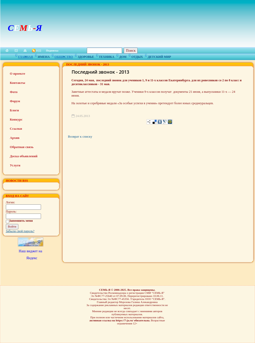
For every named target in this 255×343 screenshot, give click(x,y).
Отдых (137, 56)
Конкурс (16, 119)
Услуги (15, 165)
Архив (15, 138)
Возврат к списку (80, 136)
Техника (106, 56)
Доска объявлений (23, 156)
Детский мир (159, 56)
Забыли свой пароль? (20, 231)
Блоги (14, 110)
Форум (15, 101)
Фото (14, 92)
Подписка (52, 50)
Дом (123, 56)
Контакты (17, 83)
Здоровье (86, 56)
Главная (25, 56)
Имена (44, 56)
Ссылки (16, 128)
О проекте (17, 73)
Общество (64, 56)
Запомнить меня (21, 220)
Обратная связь (22, 147)
